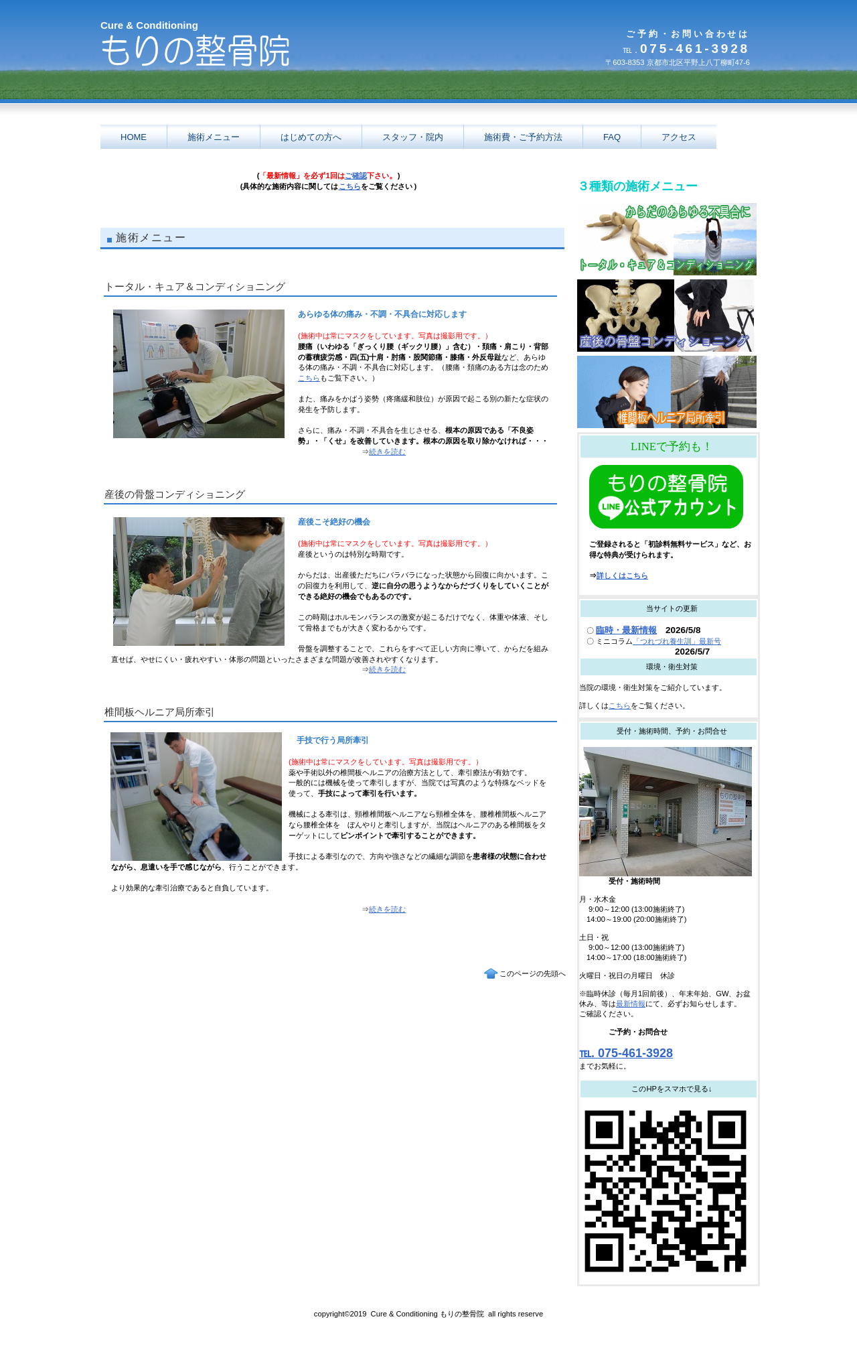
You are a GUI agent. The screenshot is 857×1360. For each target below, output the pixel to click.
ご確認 (356, 176)
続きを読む (387, 452)
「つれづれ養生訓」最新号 (677, 641)
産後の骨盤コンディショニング (667, 315)
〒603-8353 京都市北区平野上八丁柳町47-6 (677, 62)
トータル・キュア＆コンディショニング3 (667, 239)
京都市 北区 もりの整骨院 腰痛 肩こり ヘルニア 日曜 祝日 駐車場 (227, 58)
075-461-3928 (686, 49)
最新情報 (630, 1004)
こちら (350, 186)
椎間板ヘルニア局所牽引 (667, 392)
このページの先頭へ (532, 973)
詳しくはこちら (622, 575)
